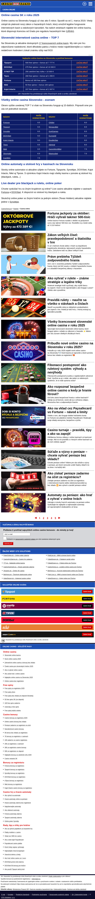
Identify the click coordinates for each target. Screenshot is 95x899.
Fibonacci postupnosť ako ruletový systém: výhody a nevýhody (67, 368)
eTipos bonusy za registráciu (14, 780)
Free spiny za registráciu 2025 (14, 688)
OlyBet (51, 122)
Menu (90, 3)
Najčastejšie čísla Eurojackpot (14, 851)
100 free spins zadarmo (12, 703)
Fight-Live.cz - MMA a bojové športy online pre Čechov (66, 574)
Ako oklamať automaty (12, 810)
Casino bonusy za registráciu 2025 (16, 718)
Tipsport (6, 127)
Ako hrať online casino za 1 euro (15, 858)
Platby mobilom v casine (13, 832)
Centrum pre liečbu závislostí (76, 889)
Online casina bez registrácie (14, 681)
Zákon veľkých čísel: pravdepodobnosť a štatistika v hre (69, 238)
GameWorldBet (55, 149)
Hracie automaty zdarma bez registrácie (18, 803)
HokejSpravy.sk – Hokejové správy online (17, 578)
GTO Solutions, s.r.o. (8, 897)
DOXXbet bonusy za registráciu (15, 777)
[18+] (84, 4)
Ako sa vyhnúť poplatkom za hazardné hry (18, 829)
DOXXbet (7, 136)
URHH (70, 31)
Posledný (59, 518)
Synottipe (14, 202)
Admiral (52, 145)
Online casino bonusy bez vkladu (15, 722)
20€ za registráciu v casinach (14, 744)
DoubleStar (53, 140)
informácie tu (36, 879)
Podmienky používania (39, 894)
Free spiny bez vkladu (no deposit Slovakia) (19, 696)
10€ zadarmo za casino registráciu (16, 740)
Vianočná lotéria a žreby (13, 854)
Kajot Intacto (8, 140)
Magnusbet (53, 153)
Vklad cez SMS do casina (13, 836)
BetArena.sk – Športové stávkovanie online (17, 574)
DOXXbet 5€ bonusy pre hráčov (15, 865)
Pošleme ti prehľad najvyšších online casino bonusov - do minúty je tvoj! (38, 530)
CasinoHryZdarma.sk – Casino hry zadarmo (17, 559)
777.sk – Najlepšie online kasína (14, 563)
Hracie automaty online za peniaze (16, 799)
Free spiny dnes (10, 692)
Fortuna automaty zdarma (13, 814)
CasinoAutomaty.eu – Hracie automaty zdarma (18, 567)
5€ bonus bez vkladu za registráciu (16, 733)
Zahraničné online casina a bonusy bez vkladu (20, 663)
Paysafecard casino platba (13, 843)
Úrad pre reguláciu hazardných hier (41, 889)
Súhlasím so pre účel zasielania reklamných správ (33, 539)
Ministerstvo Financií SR (21, 889)
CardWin (6, 158)
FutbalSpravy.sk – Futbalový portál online (61, 559)
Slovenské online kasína (13, 655)
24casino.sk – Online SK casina (13, 571)
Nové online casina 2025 (13, 659)
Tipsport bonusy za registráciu (14, 769)
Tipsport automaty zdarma (13, 817)
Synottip (6, 131)
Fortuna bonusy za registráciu (14, 766)
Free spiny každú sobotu (13, 710)
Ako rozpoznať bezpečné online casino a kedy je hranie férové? (69, 390)
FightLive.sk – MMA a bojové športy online (61, 555)
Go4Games (53, 131)
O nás (3, 894)
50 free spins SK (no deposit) (14, 699)
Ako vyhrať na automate (12, 795)
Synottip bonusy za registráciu (14, 773)
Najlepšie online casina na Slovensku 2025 (19, 677)
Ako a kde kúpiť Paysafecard (14, 840)
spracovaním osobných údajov (25, 539)
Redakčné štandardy (22, 894)
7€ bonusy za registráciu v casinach (16, 736)
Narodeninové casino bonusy (14, 729)
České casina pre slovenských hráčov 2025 (19, 666)
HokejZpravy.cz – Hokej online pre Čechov (62, 578)
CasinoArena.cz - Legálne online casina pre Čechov (65, 567)
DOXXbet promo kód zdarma (14, 862)
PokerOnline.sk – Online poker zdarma (16, 555)
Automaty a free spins (12, 707)
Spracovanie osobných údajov (59, 894)
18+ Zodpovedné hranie (79, 894)
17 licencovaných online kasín (54, 43)
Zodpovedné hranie (60, 889)
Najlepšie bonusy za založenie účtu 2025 (18, 755)
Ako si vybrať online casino (13, 670)
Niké (5, 149)
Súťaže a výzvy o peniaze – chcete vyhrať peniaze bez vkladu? (67, 455)
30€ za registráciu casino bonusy (15, 747)
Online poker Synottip (12, 821)
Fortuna (6, 122)
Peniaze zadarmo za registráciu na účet (18, 725)
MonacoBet (53, 127)
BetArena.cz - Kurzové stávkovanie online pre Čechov (65, 571)
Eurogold (52, 136)
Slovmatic (7, 153)
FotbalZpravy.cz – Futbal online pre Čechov (62, 563)
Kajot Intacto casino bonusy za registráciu (18, 788)
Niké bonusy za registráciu (13, 784)
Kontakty (10, 894)
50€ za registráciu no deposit (14, 751)
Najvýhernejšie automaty (13, 806)
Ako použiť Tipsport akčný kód (14, 869)
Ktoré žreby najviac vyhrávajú (14, 847)
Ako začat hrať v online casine (14, 674)
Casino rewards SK (11, 758)
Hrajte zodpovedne (54, 876)
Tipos (5, 145)
